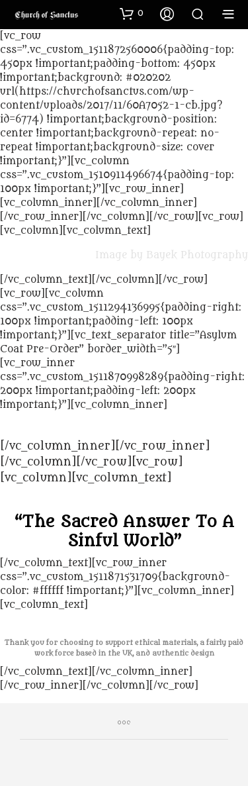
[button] (132, 13)
